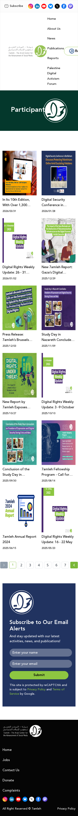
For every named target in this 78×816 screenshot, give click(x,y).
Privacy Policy (36, 689)
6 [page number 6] (56, 565)
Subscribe (13, 6)
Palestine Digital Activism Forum (53, 76)
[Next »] (74, 565)
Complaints (11, 790)
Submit (39, 675)
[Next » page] (74, 565)
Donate (8, 780)
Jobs (6, 760)
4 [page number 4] (39, 565)
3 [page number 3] (30, 565)
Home (51, 18)
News (51, 38)
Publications (55, 48)
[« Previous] (4, 565)
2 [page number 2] (21, 565)
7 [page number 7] (65, 565)
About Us (54, 28)
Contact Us (10, 770)
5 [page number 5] (48, 565)
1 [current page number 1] (14, 565)
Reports (53, 58)
